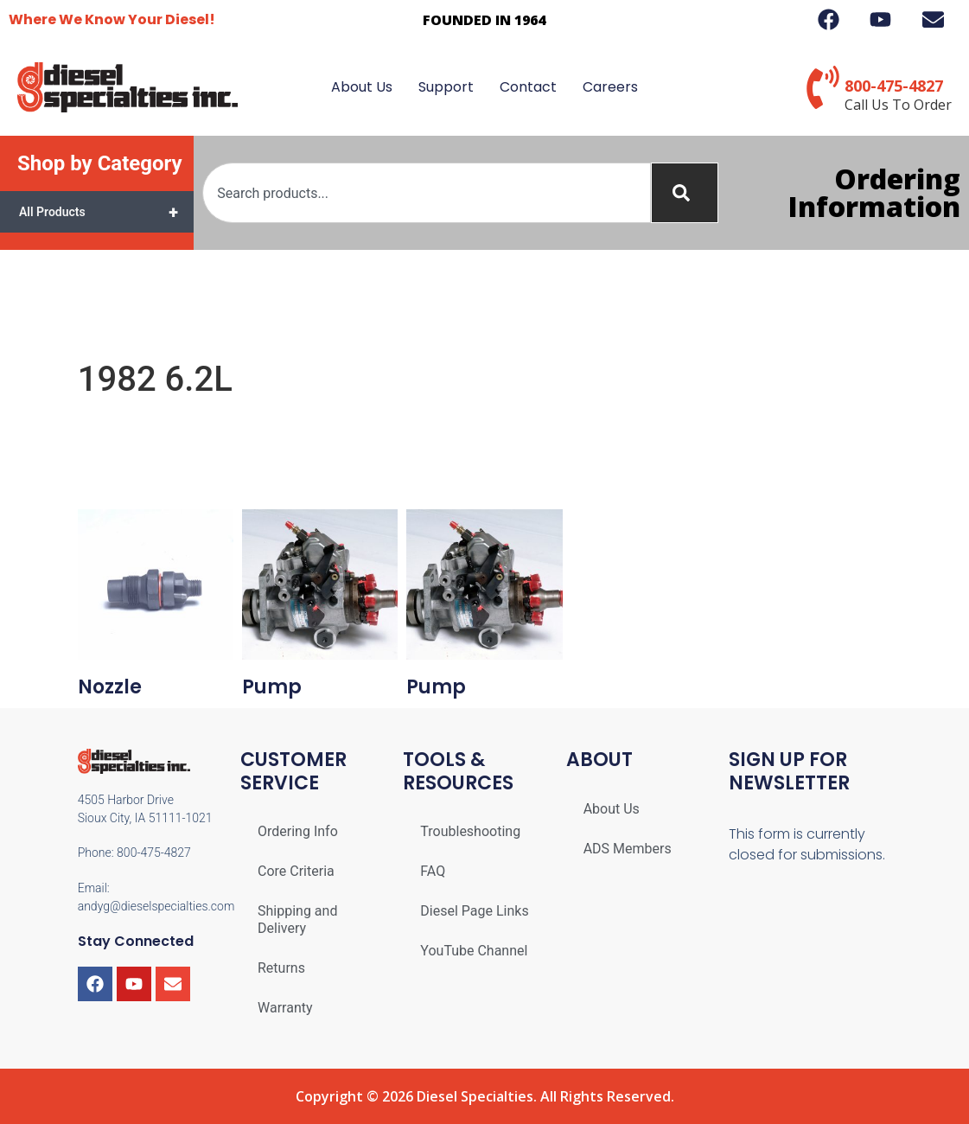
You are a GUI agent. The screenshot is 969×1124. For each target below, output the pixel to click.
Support (446, 87)
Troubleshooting (470, 831)
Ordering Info (298, 831)
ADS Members (627, 848)
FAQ (432, 871)
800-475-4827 (894, 85)
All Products (106, 212)
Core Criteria (296, 871)
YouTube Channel (473, 950)
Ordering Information (874, 192)
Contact (528, 87)
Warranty (285, 1007)
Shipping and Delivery (297, 919)
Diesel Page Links (474, 911)
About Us (361, 87)
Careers (610, 87)
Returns (281, 968)
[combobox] (426, 193)
